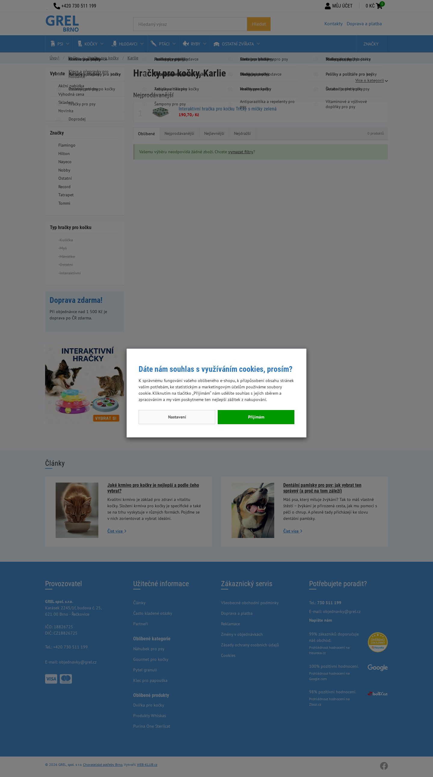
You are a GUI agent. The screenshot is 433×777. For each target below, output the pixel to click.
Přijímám (256, 417)
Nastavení (177, 417)
